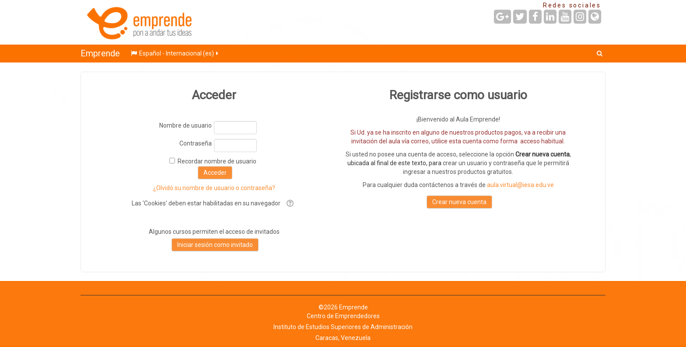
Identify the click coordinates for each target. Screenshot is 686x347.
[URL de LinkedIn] (550, 17)
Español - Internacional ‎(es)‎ (175, 53)
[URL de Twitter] (520, 17)
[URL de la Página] (594, 17)
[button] (599, 53)
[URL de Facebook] (535, 17)
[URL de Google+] (502, 17)
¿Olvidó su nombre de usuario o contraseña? (214, 187)
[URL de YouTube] (565, 17)
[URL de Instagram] (580, 17)
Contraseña (195, 143)
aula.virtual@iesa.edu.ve (520, 184)
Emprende (100, 53)
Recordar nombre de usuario (217, 161)
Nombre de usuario (185, 125)
